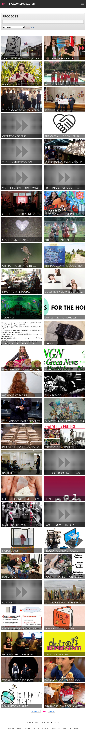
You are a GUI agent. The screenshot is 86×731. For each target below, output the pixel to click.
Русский (77, 729)
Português (67, 729)
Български (10, 729)
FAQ (43, 722)
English (19, 729)
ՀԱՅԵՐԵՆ (45, 729)
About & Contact (33, 722)
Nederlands (56, 729)
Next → (51, 711)
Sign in (57, 722)
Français (36, 729)
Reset (33, 27)
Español (27, 729)
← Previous (36, 711)
